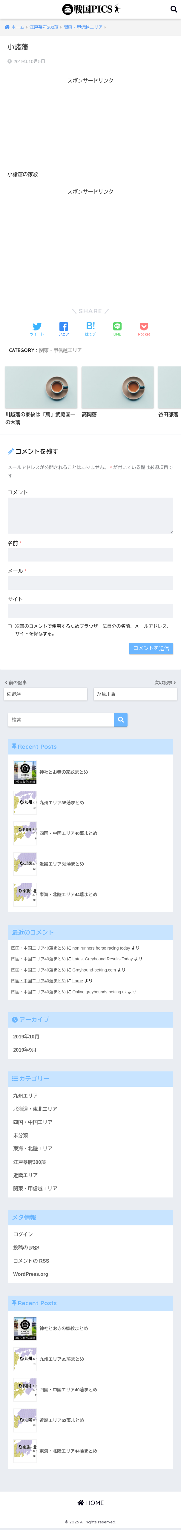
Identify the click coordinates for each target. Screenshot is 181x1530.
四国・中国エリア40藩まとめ (39, 947)
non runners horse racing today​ (102, 947)
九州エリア (25, 1095)
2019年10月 (26, 1036)
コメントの (31, 1262)
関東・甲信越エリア (61, 350)
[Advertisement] (90, 128)
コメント (18, 493)
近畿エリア (25, 1176)
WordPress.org (31, 1275)
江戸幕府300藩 (30, 1162)
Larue (78, 980)
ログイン (23, 1235)
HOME (90, 1504)
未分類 (20, 1135)
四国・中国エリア (33, 1122)
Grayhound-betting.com (95, 969)
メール (17, 571)
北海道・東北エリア (35, 1109)
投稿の (26, 1248)
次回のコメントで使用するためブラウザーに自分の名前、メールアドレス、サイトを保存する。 (93, 630)
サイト (15, 600)
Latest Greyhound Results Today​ (104, 958)
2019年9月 (25, 1049)
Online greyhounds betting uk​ (101, 991)
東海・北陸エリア (33, 1149)
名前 (15, 544)
